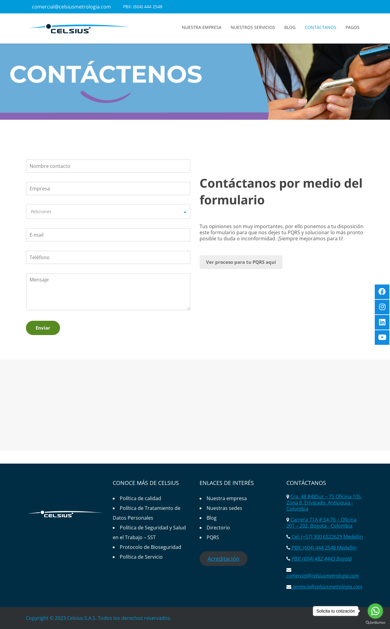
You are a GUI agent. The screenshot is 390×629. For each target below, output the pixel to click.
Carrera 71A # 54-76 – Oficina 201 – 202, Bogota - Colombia (321, 522)
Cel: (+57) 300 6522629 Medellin (326, 536)
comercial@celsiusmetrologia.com (71, 6)
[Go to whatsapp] (375, 611)
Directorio (218, 527)
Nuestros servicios (253, 27)
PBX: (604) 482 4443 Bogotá (321, 558)
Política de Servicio (141, 556)
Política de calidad (140, 498)
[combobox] (108, 211)
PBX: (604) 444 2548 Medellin (323, 547)
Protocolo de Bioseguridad (150, 547)
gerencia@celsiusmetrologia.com (326, 586)
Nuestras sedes (224, 508)
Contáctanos (320, 27)
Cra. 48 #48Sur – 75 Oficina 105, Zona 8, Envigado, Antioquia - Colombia (324, 502)
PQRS (213, 537)
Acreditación (223, 558)
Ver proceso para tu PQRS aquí (241, 262)
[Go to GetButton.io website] (375, 623)
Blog (290, 27)
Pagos (353, 27)
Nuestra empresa (202, 27)
